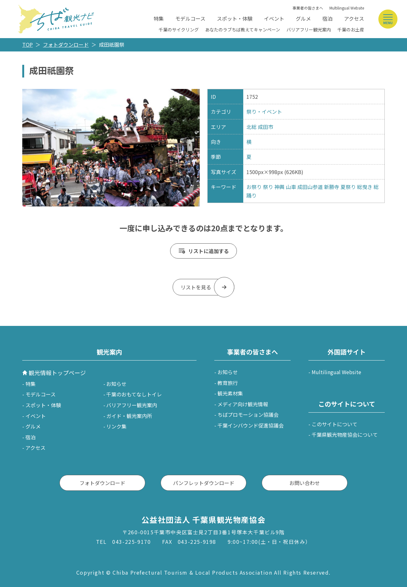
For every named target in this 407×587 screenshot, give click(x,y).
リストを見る (196, 287)
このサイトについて (334, 424)
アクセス (354, 18)
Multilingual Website (346, 7)
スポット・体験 (234, 18)
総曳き (364, 187)
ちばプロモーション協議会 (248, 414)
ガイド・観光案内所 (129, 416)
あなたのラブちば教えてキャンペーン (242, 29)
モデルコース (190, 18)
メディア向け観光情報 (242, 404)
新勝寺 (331, 187)
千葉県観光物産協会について (345, 434)
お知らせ (116, 384)
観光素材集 (230, 393)
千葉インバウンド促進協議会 (250, 425)
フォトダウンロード (66, 44)
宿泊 (327, 18)
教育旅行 (227, 383)
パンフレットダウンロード (203, 483)
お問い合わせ (304, 483)
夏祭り (348, 187)
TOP (27, 44)
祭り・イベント (264, 111)
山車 (291, 187)
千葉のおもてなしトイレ (134, 394)
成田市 (265, 127)
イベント (274, 18)
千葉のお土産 (350, 29)
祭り (268, 187)
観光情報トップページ (57, 372)
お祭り (254, 187)
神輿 (279, 187)
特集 (159, 18)
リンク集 (116, 426)
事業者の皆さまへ (308, 7)
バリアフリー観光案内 (308, 29)
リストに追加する (208, 251)
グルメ (303, 18)
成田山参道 (310, 187)
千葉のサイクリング (179, 29)
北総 (251, 127)
